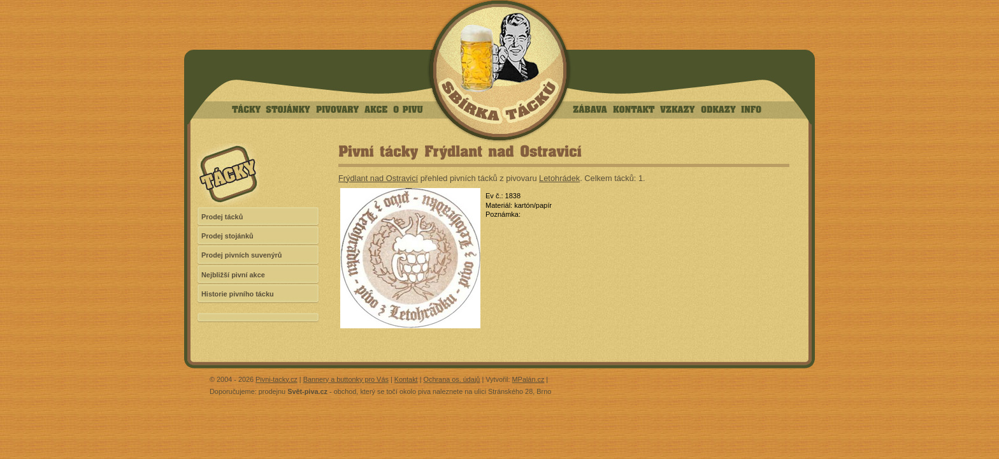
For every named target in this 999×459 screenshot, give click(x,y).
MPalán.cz (528, 379)
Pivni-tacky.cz (276, 379)
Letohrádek (559, 178)
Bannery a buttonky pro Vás (346, 379)
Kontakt (406, 379)
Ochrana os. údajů (452, 379)
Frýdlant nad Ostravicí (378, 178)
